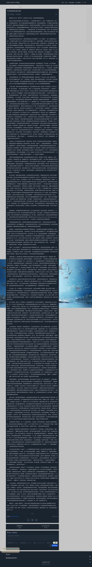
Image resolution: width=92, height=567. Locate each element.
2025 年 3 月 (64, 11)
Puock (48, 564)
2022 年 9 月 (64, 21)
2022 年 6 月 (64, 26)
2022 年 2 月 (64, 33)
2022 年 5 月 (64, 28)
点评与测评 (78, 2)
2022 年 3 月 (64, 31)
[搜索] (85, 2)
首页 (63, 2)
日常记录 (16, 7)
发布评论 (54, 545)
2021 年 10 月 (64, 40)
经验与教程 (71, 2)
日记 (66, 2)
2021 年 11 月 (64, 38)
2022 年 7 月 (64, 24)
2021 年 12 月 (64, 37)
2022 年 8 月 (64, 23)
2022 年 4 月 (64, 30)
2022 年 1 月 (64, 35)
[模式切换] (83, 2)
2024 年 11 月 (64, 12)
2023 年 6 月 (64, 16)
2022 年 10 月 (64, 19)
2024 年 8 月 (64, 14)
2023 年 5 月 (64, 17)
